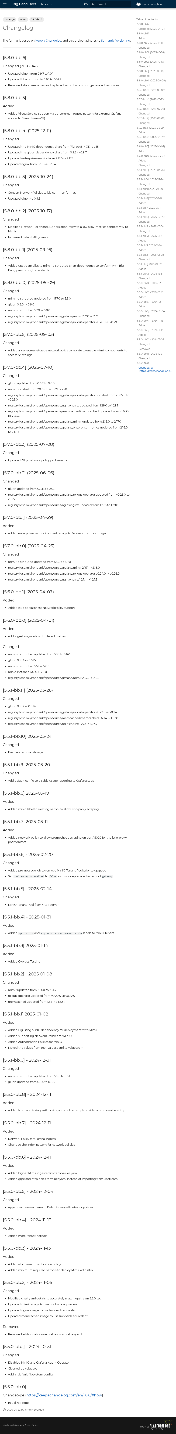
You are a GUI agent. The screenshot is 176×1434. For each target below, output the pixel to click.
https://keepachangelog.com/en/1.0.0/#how (64, 1395)
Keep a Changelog (48, 40)
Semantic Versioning (115, 40)
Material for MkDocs (26, 1425)
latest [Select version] (45, 4)
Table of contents (147, 19)
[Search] (110, 4)
